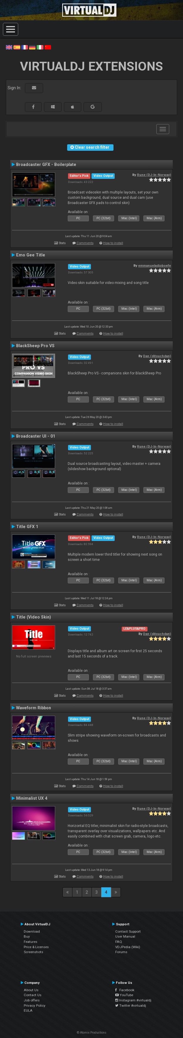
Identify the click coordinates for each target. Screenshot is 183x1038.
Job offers (32, 1000)
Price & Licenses (36, 947)
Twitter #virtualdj (130, 1005)
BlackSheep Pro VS (35, 345)
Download (32, 931)
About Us (31, 990)
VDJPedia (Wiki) (127, 947)
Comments (85, 243)
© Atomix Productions (91, 1032)
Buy (27, 936)
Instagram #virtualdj (133, 1000)
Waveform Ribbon (33, 707)
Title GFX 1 (27, 526)
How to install (113, 243)
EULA (28, 1010)
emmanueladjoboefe (154, 265)
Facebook (124, 990)
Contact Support (128, 931)
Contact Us (32, 995)
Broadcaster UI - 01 (35, 436)
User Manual (125, 936)
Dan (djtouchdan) (157, 356)
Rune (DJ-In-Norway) (154, 175)
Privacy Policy (34, 1005)
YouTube (124, 995)
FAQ (118, 942)
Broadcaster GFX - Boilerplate (46, 164)
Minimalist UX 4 (31, 798)
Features (30, 942)
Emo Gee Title (30, 255)
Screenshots (33, 952)
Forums (121, 952)
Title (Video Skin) (33, 617)
